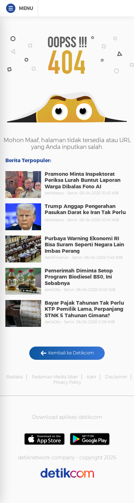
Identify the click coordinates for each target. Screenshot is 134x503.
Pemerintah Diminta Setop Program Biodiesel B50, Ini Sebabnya (79, 276)
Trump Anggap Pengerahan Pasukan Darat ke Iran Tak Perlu (85, 209)
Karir (91, 376)
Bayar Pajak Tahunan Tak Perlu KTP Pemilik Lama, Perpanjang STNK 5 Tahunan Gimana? (84, 309)
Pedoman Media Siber (55, 376)
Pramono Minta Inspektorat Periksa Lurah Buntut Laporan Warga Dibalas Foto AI (82, 180)
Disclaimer (116, 376)
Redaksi (14, 376)
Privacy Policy (67, 382)
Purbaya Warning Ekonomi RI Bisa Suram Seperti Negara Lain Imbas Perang (84, 244)
